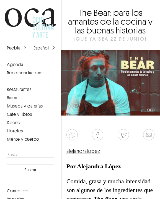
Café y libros (19, 114)
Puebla (13, 48)
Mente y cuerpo (23, 139)
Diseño (13, 122)
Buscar (30, 169)
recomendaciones (26, 72)
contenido (18, 190)
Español (41, 48)
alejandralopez (83, 151)
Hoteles (15, 130)
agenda (15, 64)
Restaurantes (19, 89)
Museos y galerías (25, 106)
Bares (12, 97)
